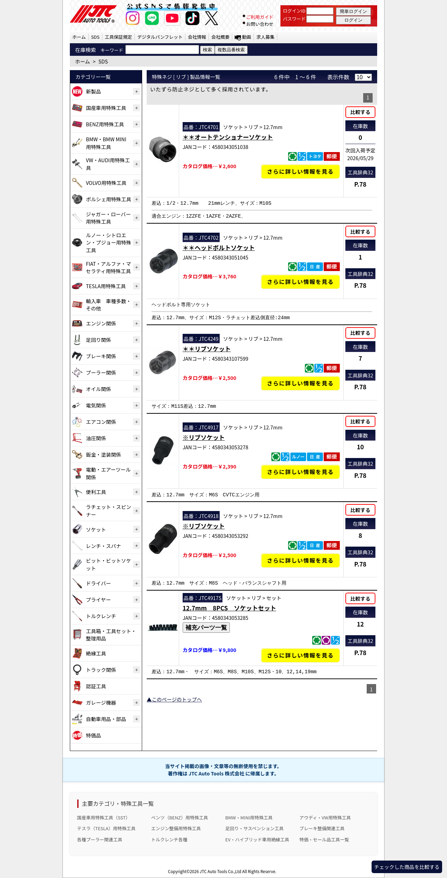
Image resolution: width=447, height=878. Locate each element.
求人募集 (265, 36)
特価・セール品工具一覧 (324, 839)
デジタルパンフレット (160, 36)
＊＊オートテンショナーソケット (228, 137)
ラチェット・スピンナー (108, 510)
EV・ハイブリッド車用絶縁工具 (257, 839)
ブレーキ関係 (101, 356)
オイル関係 (98, 388)
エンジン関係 (101, 323)
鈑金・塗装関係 (103, 454)
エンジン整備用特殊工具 (176, 828)
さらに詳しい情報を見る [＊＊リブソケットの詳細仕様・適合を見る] (300, 383)
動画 (246, 36)
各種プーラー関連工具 (100, 839)
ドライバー (98, 583)
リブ (253, 126)
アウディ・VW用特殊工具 (325, 817)
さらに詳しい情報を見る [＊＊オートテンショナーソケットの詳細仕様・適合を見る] (300, 171)
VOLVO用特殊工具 (106, 182)
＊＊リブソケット (207, 348)
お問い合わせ (259, 24)
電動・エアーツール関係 (108, 473)
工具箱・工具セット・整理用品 (111, 634)
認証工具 (96, 686)
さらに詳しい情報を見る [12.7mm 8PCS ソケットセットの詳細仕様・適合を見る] (300, 655)
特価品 (93, 735)
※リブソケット (204, 437)
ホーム (79, 36)
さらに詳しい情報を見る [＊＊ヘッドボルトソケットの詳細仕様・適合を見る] (300, 282)
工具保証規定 (118, 36)
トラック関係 (101, 669)
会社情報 (197, 36)
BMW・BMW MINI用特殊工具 (106, 142)
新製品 (93, 91)
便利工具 (96, 491)
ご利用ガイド (259, 17)
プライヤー (98, 599)
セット (273, 597)
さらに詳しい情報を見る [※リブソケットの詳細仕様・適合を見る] (300, 472)
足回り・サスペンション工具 (254, 828)
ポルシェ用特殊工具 (108, 199)
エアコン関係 (101, 421)
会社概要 (220, 36)
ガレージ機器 (101, 702)
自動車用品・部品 (106, 718)
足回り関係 (98, 339)
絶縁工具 (96, 653)
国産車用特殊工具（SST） (103, 817)
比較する (360, 111)
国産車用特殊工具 (106, 107)
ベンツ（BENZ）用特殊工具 (179, 817)
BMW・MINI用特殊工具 (249, 817)
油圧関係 (96, 438)
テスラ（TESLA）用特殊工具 (106, 828)
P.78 (360, 184)
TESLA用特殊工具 (106, 286)
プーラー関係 (101, 372)
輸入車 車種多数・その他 (108, 304)
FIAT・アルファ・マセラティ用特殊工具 (108, 267)
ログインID (294, 10)
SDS (95, 36)
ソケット (96, 529)
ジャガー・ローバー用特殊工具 (108, 217)
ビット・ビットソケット (108, 564)
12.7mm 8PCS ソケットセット (229, 607)
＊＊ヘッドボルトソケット (219, 247)
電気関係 (96, 405)
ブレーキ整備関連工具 (322, 828)
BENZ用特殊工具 (105, 124)
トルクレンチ (101, 616)
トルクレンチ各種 (169, 839)
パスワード (294, 18)
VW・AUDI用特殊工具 (108, 163)
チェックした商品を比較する (406, 866)
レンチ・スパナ (103, 545)
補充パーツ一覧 (206, 627)
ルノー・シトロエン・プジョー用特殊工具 (108, 242)
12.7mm (273, 126)
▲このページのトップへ (174, 699)
